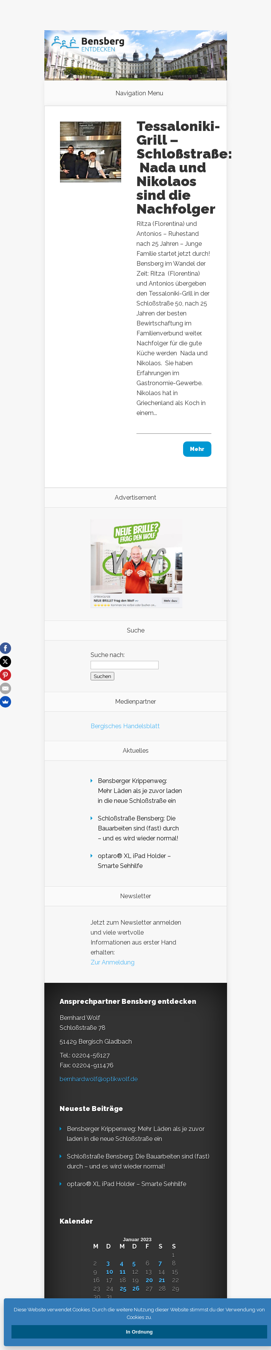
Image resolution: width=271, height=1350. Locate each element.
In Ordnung (139, 1332)
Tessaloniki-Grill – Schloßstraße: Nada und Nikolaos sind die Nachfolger (184, 167)
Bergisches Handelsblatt (125, 726)
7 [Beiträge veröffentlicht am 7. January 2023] (160, 1263)
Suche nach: (108, 655)
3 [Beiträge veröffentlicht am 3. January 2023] (108, 1263)
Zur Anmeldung (113, 962)
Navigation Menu (139, 93)
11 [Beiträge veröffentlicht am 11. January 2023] (123, 1272)
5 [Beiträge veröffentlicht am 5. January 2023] (134, 1263)
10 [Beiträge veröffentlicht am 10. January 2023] (109, 1272)
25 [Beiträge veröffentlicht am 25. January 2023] (123, 1289)
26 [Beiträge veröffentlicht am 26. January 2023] (136, 1289)
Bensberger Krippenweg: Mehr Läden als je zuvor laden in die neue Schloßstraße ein (140, 790)
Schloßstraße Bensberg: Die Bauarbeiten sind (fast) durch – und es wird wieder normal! (138, 828)
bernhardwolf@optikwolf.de (99, 1079)
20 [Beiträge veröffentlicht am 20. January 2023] (149, 1280)
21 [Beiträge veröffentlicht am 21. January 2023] (162, 1280)
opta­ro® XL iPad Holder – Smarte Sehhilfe (126, 1184)
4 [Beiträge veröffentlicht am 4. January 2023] (121, 1263)
